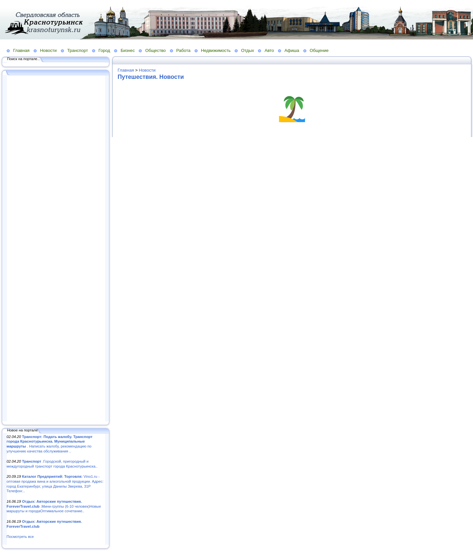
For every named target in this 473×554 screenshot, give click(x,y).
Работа (183, 50)
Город (104, 50)
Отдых (247, 50)
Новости (48, 50)
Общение (319, 50)
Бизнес (128, 50)
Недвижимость (216, 50)
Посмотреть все (20, 537)
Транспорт (77, 50)
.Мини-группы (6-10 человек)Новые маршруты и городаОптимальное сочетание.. (54, 506)
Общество (155, 50)
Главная (21, 50)
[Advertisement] (56, 248)
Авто (269, 50)
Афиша (291, 50)
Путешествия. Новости (151, 77)
